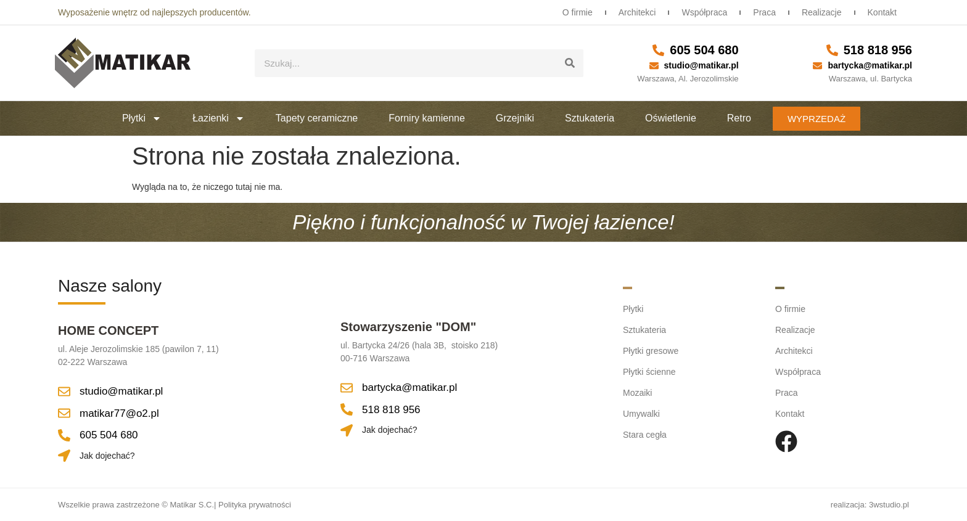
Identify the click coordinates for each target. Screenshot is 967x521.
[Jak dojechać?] (64, 455)
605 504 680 (704, 50)
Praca (764, 12)
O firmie (577, 12)
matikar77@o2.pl (119, 413)
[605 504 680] (658, 50)
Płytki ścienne (649, 372)
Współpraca (704, 12)
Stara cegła (645, 435)
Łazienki (218, 118)
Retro (739, 118)
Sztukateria (589, 118)
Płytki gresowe (650, 351)
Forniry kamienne (427, 118)
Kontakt (882, 12)
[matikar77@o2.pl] (64, 413)
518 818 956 (878, 50)
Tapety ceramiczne (317, 118)
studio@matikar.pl (701, 65)
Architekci (637, 12)
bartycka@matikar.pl (870, 65)
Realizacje (822, 12)
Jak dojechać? (107, 456)
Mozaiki (637, 393)
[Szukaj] (569, 63)
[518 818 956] (832, 50)
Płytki (142, 118)
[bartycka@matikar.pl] (817, 65)
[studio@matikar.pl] (654, 65)
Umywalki (641, 414)
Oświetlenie (670, 118)
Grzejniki (515, 118)
